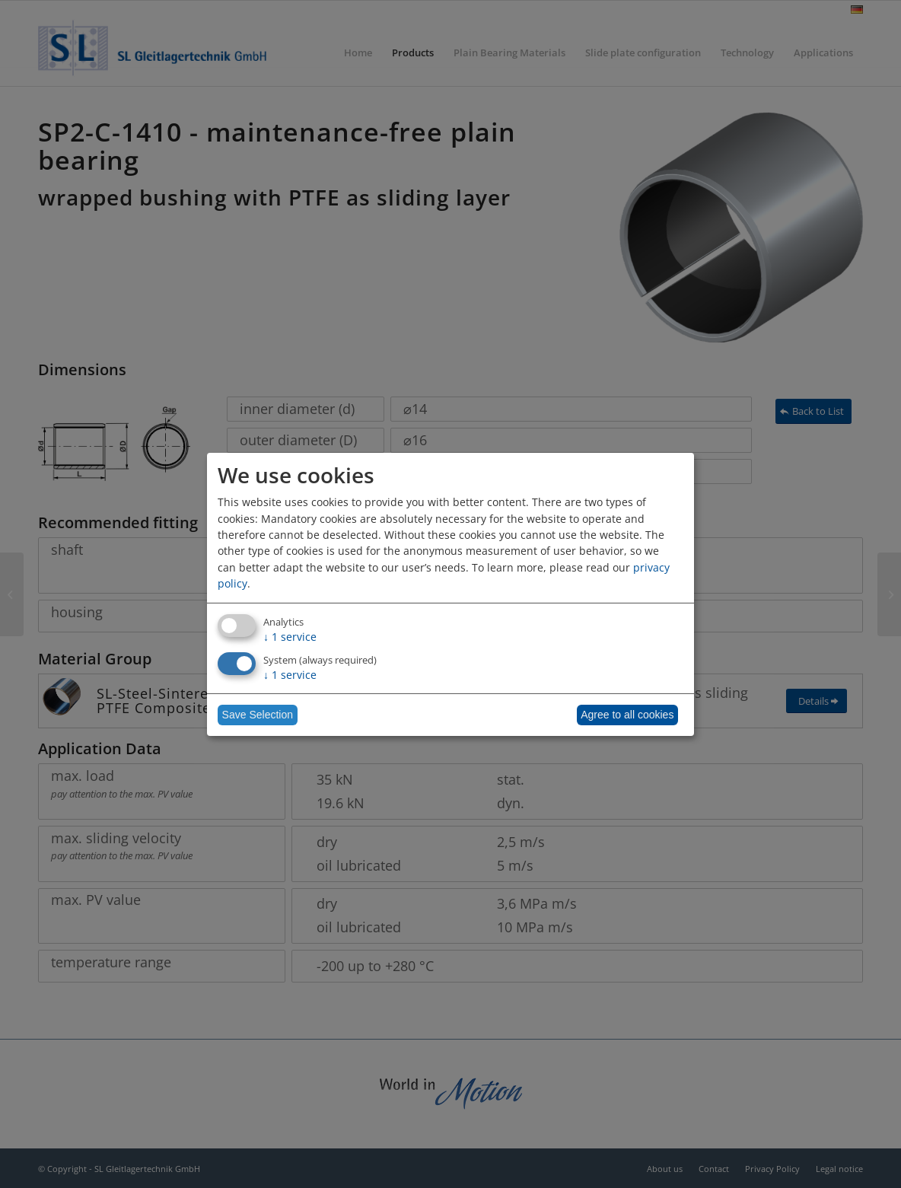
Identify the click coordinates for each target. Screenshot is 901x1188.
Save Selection (257, 715)
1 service (290, 636)
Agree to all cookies (627, 715)
